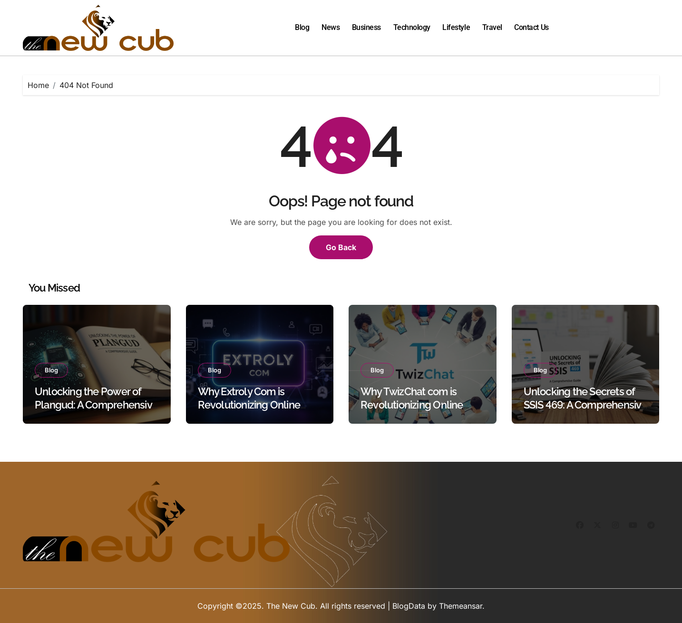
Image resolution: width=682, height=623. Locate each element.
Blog (302, 27)
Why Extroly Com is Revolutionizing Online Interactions (249, 405)
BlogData (408, 606)
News (331, 27)
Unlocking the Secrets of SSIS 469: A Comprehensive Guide (585, 405)
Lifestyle (456, 27)
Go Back (341, 247)
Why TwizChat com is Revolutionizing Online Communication (411, 405)
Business (366, 27)
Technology (411, 27)
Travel (492, 27)
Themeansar (460, 606)
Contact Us (531, 27)
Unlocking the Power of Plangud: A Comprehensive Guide (96, 405)
